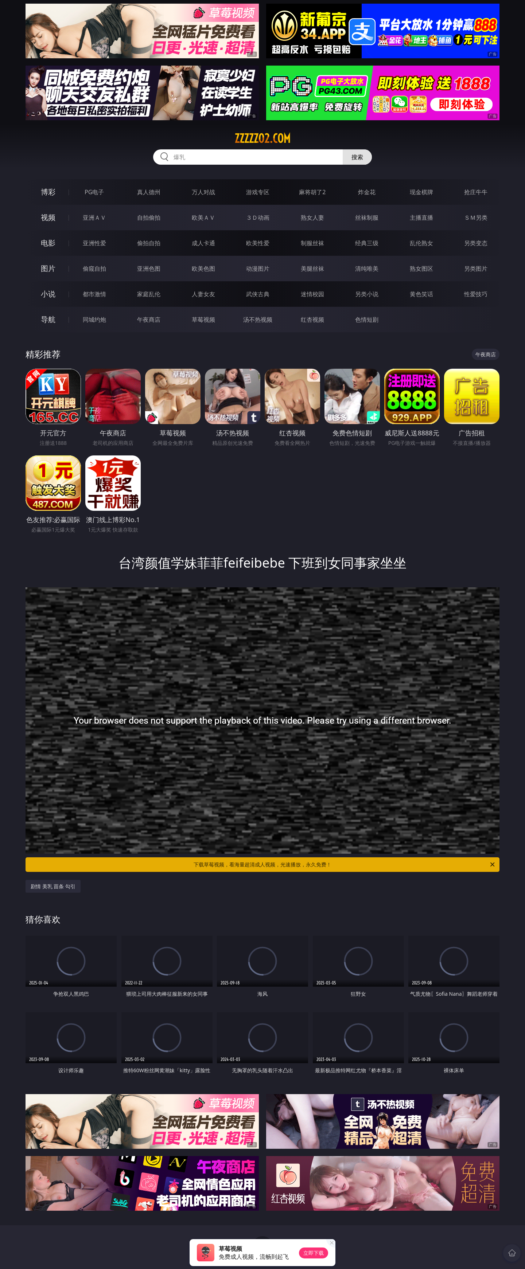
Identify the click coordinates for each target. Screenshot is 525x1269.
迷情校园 (312, 294)
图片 (48, 268)
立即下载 (313, 1252)
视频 (48, 217)
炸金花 (367, 192)
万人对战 (203, 192)
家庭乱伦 (148, 294)
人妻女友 (203, 294)
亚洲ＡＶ (94, 218)
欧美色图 (203, 269)
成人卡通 (203, 243)
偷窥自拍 (94, 269)
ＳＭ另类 (475, 218)
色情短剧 (366, 320)
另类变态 (475, 243)
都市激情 (94, 294)
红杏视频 (312, 320)
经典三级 (366, 243)
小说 (48, 294)
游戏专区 (257, 192)
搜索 (357, 157)
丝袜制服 (366, 218)
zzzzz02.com (262, 138)
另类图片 (475, 269)
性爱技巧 (475, 294)
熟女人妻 (312, 218)
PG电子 (94, 192)
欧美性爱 (257, 243)
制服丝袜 (312, 243)
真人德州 (148, 192)
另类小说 (366, 294)
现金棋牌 (421, 192)
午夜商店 (148, 320)
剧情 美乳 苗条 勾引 (53, 886)
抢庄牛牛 (475, 192)
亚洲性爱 (94, 243)
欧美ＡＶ (203, 218)
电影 (48, 243)
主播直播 (421, 218)
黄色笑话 (421, 294)
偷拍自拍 (148, 243)
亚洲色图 (148, 269)
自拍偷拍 (148, 218)
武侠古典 (257, 294)
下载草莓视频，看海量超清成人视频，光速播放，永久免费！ (345, 864)
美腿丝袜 (312, 269)
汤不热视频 (257, 320)
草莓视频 (203, 320)
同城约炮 (94, 320)
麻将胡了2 (312, 192)
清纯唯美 (366, 269)
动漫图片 (257, 269)
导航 (48, 319)
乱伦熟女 (421, 243)
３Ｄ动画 (257, 218)
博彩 (48, 192)
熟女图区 (421, 269)
